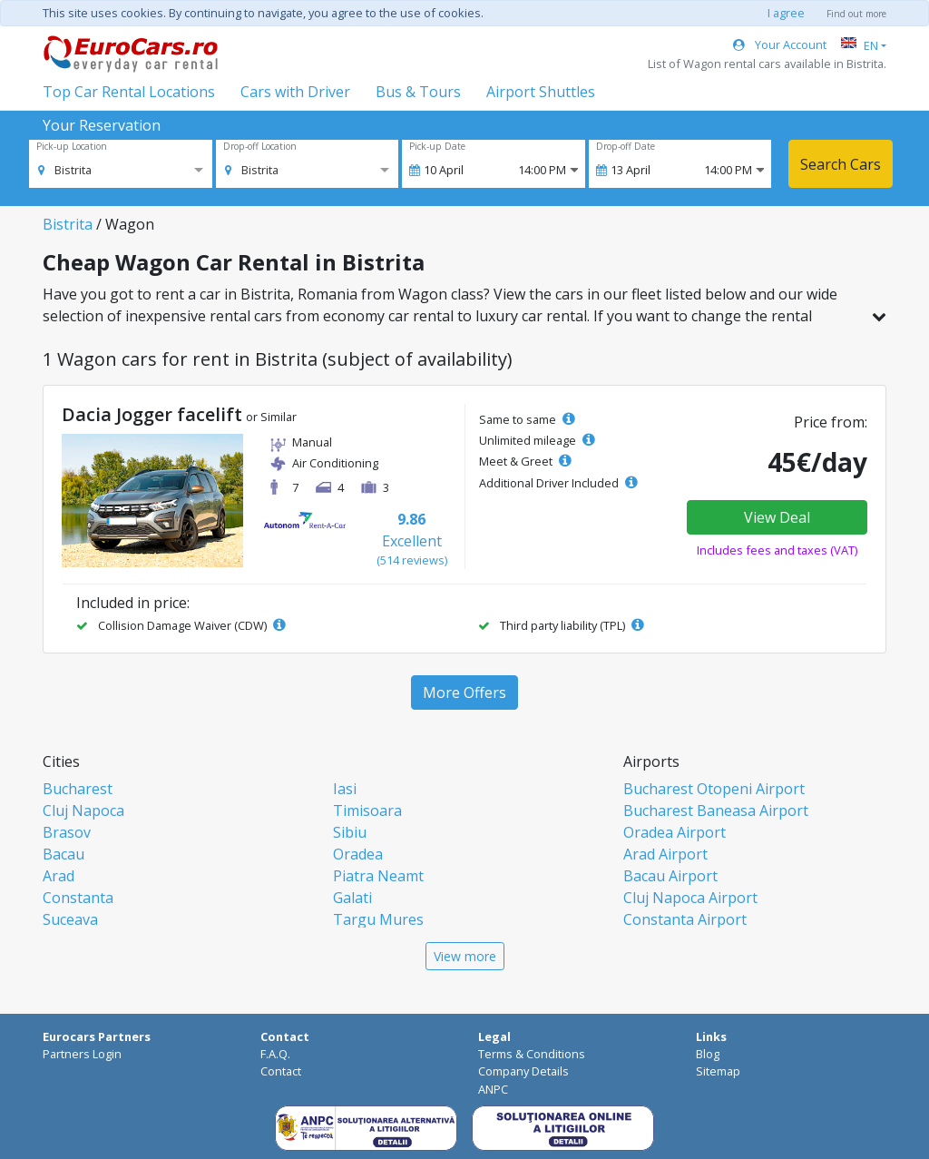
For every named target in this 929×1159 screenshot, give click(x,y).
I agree (786, 13)
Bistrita (68, 224)
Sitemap (718, 1071)
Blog (707, 1054)
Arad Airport (665, 854)
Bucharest (77, 789)
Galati (352, 898)
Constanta (78, 898)
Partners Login (82, 1054)
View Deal (777, 517)
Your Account (779, 44)
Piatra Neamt (378, 876)
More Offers (464, 692)
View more (465, 956)
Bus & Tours (418, 92)
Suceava (70, 919)
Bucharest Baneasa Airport (715, 810)
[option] (65, 170)
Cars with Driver (295, 92)
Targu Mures (378, 919)
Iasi (345, 789)
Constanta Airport (685, 919)
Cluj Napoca (83, 810)
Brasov (67, 832)
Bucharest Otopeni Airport (714, 789)
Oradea (358, 854)
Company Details (523, 1071)
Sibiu (350, 832)
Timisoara (367, 810)
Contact (280, 1071)
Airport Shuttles (540, 92)
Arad (58, 876)
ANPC (493, 1089)
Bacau (63, 854)
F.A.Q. (275, 1054)
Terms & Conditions (531, 1054)
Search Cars (840, 164)
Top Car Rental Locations (129, 92)
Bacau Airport (670, 876)
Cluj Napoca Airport (690, 898)
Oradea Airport (674, 832)
